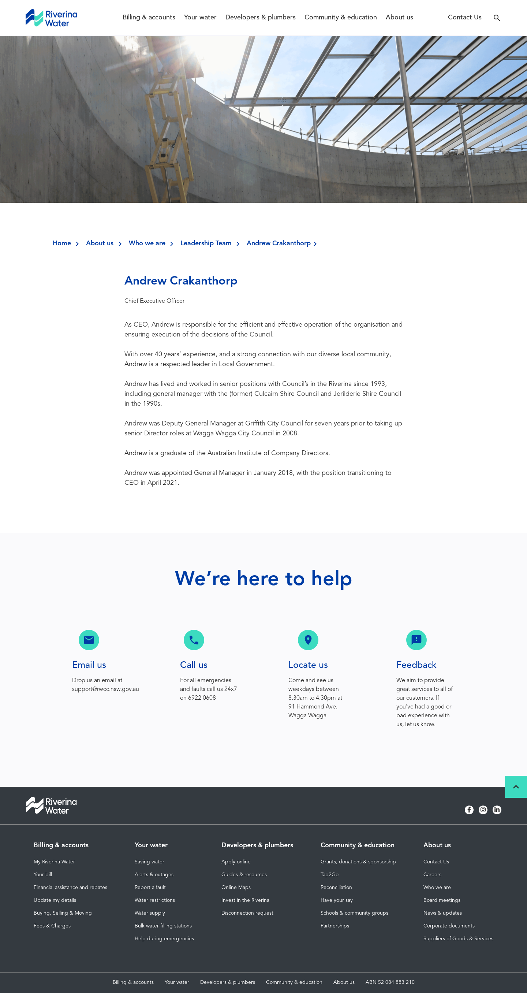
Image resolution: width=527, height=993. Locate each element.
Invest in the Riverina (245, 900)
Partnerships (335, 926)
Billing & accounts (149, 17)
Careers (432, 874)
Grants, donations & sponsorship (358, 861)
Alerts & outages (154, 874)
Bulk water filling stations (163, 926)
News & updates (442, 913)
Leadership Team (206, 243)
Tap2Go (330, 874)
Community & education (340, 17)
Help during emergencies (164, 938)
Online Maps (236, 887)
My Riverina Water (54, 861)
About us (399, 17)
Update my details (55, 900)
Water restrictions (155, 900)
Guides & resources (244, 874)
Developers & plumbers (260, 17)
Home (62, 243)
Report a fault (150, 887)
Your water (200, 17)
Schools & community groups (354, 913)
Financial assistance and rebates (70, 887)
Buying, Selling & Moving (63, 913)
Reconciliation (336, 887)
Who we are (147, 243)
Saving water (149, 861)
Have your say (337, 900)
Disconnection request (247, 913)
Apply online (236, 861)
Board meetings (441, 900)
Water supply (150, 913)
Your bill (43, 874)
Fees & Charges (52, 926)
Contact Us (465, 17)
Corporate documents (449, 926)
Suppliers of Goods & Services (458, 938)
